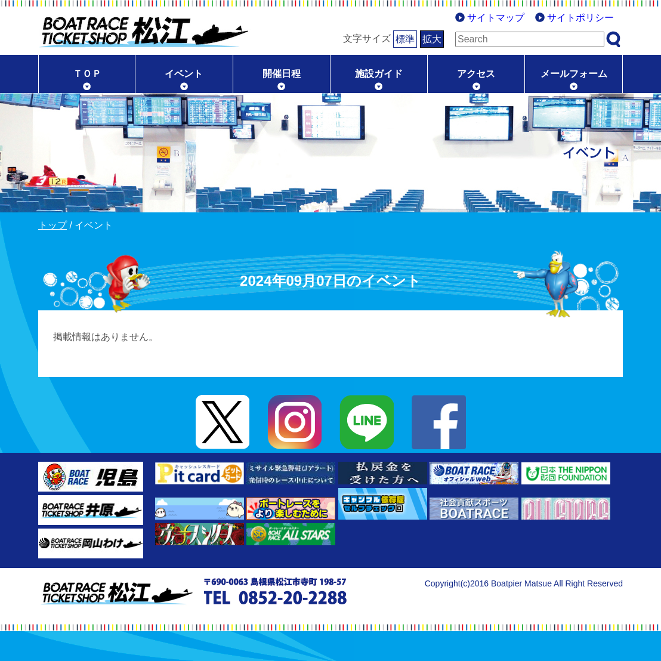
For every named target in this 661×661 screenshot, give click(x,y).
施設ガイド (379, 74)
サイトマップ (495, 18)
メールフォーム (573, 74)
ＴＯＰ (87, 74)
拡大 (431, 39)
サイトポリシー (580, 18)
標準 (405, 39)
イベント (184, 74)
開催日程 (281, 74)
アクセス (476, 74)
